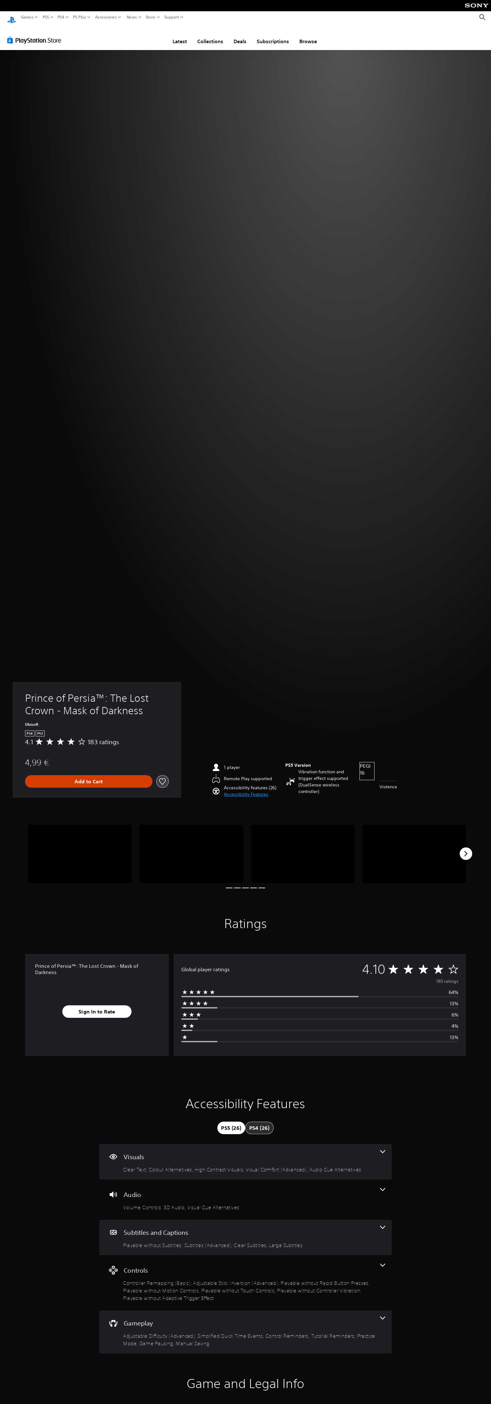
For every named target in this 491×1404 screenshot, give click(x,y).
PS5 (46, 17)
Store (151, 17)
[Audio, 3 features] (245, 1193)
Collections (210, 35)
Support (171, 17)
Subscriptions (273, 35)
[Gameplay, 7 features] (245, 1326)
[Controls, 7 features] (245, 1277)
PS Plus (79, 17)
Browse (308, 35)
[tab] (231, 1122)
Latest (180, 35)
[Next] (466, 847)
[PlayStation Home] (11, 17)
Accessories (106, 17)
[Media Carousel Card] (80, 848)
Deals (240, 35)
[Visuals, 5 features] (245, 1156)
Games (27, 17)
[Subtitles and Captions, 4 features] (245, 1231)
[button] (246, 788)
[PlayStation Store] (36, 34)
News (132, 17)
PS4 (61, 17)
